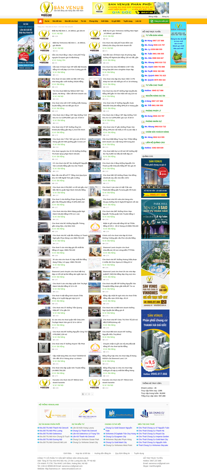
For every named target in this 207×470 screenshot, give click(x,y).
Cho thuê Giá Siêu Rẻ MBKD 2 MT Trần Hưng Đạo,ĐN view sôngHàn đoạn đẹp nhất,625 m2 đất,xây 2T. (118, 69)
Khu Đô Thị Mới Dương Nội (50, 439)
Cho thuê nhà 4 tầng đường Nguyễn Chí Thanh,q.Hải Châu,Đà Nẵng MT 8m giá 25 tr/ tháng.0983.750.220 (119, 165)
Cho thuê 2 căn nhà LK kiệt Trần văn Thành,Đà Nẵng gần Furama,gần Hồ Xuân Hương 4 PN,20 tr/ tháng (119, 190)
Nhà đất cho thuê (51, 27)
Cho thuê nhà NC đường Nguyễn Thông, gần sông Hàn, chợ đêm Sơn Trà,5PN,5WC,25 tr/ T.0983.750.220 (68, 226)
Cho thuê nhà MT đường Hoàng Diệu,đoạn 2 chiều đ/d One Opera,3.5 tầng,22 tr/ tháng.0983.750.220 (119, 262)
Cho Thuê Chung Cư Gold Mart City (153, 439)
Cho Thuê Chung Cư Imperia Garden (153, 436)
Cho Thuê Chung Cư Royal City (151, 434)
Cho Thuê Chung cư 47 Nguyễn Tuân (153, 428)
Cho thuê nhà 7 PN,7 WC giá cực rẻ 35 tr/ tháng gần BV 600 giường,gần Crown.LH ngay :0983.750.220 (69, 141)
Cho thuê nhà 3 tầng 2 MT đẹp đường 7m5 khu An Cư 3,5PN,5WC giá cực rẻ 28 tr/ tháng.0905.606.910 (119, 117)
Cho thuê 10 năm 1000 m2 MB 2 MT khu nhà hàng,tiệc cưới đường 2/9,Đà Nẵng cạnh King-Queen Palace (68, 81)
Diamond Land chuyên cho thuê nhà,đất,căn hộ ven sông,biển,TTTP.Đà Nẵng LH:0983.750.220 (118, 250)
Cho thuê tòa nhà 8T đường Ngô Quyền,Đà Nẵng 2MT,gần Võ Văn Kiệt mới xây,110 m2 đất (119, 93)
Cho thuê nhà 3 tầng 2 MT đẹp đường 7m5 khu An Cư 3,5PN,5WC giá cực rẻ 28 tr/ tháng (70, 117)
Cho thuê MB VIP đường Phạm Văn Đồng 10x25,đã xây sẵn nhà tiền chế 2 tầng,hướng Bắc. (119, 177)
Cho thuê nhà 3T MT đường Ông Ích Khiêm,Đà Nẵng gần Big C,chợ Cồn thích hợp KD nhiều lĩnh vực (68, 129)
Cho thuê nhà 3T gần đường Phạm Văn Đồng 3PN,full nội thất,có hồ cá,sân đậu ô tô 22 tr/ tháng (120, 129)
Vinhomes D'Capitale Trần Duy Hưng (120, 434)
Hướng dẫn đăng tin (103, 453)
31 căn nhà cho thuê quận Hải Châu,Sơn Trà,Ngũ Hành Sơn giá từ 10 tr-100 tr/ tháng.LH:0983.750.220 (68, 322)
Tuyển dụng (139, 453)
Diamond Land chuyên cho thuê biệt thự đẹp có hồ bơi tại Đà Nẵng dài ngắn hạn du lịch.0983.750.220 (69, 274)
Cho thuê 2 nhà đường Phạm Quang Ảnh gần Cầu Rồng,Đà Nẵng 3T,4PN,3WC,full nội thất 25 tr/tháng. (68, 202)
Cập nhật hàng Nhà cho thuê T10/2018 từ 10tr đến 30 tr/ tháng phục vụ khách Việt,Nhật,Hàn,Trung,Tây (69, 358)
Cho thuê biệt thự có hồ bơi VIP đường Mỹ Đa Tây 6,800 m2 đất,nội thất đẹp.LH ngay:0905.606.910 (120, 153)
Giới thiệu (67, 453)
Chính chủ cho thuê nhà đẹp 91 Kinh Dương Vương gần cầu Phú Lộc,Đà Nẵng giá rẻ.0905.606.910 (119, 238)
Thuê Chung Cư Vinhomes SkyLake (153, 445)
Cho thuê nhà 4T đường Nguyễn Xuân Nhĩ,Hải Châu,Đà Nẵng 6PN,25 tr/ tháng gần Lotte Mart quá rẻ (120, 105)
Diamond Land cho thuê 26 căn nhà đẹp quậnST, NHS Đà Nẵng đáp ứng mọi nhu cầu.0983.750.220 (119, 274)
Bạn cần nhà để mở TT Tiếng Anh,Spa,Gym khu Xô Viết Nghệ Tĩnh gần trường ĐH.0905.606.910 (69, 177)
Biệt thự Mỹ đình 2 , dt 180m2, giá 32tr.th (68, 31)
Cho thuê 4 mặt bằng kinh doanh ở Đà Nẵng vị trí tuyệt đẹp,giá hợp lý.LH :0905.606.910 (67, 298)
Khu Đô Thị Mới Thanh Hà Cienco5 (53, 428)
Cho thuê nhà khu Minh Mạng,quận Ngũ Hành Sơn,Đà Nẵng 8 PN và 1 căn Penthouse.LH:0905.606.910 (69, 214)
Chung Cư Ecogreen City (115, 436)
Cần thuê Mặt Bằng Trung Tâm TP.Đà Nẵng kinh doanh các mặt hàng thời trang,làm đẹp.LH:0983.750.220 (119, 141)
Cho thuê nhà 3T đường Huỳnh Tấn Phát (68, 344)
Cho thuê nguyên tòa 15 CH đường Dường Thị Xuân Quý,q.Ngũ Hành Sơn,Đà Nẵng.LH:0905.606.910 (69, 153)
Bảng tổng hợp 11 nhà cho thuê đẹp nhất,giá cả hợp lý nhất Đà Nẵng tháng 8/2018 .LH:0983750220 (118, 370)
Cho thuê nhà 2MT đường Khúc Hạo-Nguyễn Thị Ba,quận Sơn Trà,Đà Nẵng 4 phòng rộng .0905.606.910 (118, 214)
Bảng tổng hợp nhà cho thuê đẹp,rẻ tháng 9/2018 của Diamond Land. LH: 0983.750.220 (119, 358)
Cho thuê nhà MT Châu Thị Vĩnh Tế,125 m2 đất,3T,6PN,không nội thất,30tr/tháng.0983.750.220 (120, 322)
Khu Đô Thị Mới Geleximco (50, 434)
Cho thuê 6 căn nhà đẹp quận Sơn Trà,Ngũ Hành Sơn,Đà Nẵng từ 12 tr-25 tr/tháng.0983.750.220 (70, 286)
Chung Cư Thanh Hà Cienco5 (84, 431)
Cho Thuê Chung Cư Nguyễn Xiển (152, 442)
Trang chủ (40, 27)
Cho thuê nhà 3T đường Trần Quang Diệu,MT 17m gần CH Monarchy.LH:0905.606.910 (67, 310)
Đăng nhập (153, 16)
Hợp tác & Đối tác (83, 453)
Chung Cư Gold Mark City (116, 442)
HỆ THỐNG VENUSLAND (49, 405)
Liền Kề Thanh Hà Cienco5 (83, 436)
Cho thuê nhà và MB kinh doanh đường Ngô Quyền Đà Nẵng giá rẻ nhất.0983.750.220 (118, 310)
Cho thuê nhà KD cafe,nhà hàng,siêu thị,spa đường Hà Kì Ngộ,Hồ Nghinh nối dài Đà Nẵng (120, 202)
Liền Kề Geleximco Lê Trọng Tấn (86, 434)
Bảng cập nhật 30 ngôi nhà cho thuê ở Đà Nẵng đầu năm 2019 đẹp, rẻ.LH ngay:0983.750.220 (120, 298)
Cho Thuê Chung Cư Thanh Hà (151, 431)
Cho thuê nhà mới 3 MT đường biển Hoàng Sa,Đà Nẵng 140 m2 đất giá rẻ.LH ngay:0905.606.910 (69, 105)
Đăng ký (165, 16)
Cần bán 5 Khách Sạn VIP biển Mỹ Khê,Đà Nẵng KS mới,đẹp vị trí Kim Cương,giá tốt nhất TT (70, 69)
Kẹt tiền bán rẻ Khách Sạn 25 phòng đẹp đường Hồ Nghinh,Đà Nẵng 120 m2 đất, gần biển (120, 57)
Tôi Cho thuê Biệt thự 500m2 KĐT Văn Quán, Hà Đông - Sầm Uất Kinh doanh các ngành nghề (70, 93)
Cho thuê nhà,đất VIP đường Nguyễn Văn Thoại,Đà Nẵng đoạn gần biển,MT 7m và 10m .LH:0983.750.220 (119, 286)
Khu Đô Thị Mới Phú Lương (50, 431)
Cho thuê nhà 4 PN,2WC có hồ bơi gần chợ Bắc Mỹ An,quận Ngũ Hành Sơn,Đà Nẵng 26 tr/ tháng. (70, 190)
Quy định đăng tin (122, 453)
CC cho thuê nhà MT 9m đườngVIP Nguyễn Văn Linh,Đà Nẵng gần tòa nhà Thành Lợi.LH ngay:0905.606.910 (70, 165)
